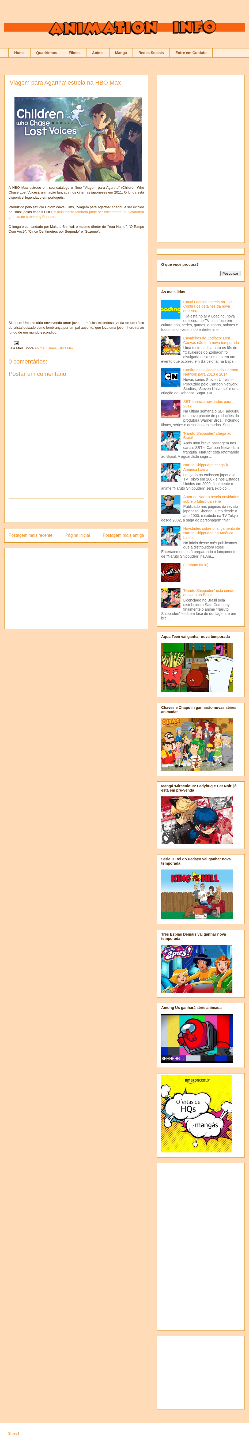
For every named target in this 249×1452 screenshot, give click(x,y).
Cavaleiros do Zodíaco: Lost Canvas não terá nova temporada (211, 340)
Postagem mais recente (30, 535)
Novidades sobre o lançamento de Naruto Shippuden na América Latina (211, 533)
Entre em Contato (191, 53)
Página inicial (77, 535)
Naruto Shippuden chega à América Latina (205, 467)
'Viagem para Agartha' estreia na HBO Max (65, 82)
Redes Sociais (151, 53)
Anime (98, 53)
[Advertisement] (76, 510)
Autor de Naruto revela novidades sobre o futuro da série (211, 499)
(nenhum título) (196, 565)
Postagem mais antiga (123, 535)
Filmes (74, 53)
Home (19, 53)
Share (12, 1433)
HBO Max (65, 348)
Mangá (121, 53)
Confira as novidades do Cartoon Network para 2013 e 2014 (210, 372)
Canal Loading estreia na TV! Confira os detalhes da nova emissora (207, 306)
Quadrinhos (46, 53)
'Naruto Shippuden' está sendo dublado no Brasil (209, 592)
